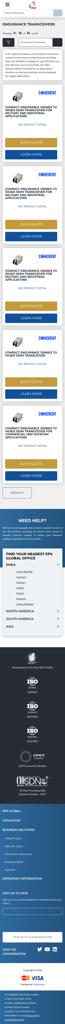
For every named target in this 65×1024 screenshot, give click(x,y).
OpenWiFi (10, 870)
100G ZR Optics (13, 838)
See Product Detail (32, 124)
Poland (20, 593)
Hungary (21, 582)
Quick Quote (31, 142)
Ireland (20, 587)
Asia (10, 627)
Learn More (31, 154)
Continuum (39, 984)
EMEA (11, 565)
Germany (21, 576)
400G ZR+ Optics (14, 846)
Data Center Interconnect (18, 854)
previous (17, 492)
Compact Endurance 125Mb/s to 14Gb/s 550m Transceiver (31, 354)
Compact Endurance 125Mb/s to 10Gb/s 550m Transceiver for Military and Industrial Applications (31, 112)
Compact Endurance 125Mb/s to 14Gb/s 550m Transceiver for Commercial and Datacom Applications (31, 433)
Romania (21, 598)
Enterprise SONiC (14, 862)
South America (19, 619)
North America (20, 611)
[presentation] (29, 923)
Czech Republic (24, 571)
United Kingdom (25, 604)
